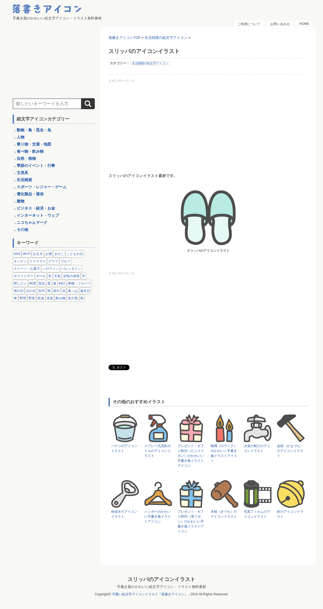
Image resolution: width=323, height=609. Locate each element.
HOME (304, 24)
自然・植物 (26, 158)
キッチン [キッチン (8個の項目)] (20, 261)
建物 (20, 201)
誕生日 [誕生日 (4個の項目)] (85, 291)
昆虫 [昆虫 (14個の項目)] (41, 283)
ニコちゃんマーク (32, 222)
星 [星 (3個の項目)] (49, 283)
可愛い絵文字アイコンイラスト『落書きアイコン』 (150, 594)
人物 (20, 137)
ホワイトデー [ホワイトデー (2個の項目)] (23, 276)
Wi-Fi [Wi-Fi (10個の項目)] (26, 254)
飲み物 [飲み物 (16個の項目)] (60, 298)
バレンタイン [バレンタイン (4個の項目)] (71, 269)
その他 (22, 229)
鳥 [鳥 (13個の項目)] (82, 298)
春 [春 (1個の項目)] (54, 283)
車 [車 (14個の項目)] (15, 298)
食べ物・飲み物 (30, 151)
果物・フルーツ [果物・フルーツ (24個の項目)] (79, 283)
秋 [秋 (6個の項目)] (49, 291)
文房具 (22, 172)
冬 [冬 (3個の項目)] (50, 276)
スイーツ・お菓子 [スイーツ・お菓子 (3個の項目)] (27, 269)
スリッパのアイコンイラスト (161, 579)
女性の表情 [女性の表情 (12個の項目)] (71, 276)
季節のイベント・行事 (36, 165)
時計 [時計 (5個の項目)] (62, 283)
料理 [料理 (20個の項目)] (32, 283)
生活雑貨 (24, 180)
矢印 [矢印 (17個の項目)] (41, 291)
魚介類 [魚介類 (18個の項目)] (73, 298)
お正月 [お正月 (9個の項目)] (38, 254)
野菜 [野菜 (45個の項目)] (31, 298)
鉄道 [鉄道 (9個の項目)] (41, 298)
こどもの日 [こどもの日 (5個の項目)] (75, 254)
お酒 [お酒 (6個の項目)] (48, 254)
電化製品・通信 (30, 194)
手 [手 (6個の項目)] (83, 276)
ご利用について (249, 24)
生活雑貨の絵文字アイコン (150, 63)
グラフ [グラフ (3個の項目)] (53, 261)
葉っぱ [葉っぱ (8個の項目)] (73, 291)
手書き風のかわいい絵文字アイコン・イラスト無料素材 (161, 587)
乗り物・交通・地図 (34, 144)
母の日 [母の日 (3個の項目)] (19, 291)
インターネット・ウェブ (38, 215)
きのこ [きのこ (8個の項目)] (59, 254)
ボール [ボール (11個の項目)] (41, 276)
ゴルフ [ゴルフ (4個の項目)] (65, 261)
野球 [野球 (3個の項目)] (22, 298)
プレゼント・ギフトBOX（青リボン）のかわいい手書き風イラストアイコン (191, 521)
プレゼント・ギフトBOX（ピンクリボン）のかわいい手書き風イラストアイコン (191, 456)
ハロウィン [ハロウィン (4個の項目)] (50, 269)
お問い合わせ (280, 24)
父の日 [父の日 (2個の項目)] (31, 291)
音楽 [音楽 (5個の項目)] (50, 298)
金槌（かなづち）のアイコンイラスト (290, 451)
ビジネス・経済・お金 (36, 208)
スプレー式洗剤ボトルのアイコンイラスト (157, 451)
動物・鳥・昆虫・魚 (34, 130)
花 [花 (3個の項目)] (63, 291)
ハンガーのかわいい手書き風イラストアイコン (157, 516)
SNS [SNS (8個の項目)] (17, 254)
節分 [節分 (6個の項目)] (56, 291)
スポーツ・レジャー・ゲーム (42, 187)
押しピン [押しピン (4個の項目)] (20, 283)
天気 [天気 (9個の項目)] (57, 276)
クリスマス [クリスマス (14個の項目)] (37, 261)
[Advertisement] (208, 123)
